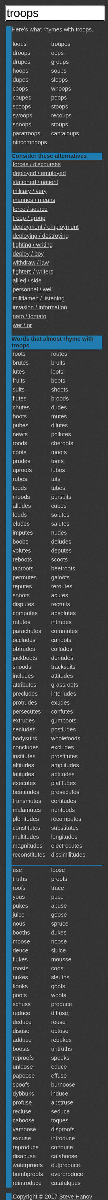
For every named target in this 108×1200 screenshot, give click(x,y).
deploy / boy (28, 253)
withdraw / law (31, 262)
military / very (30, 191)
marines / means (34, 200)
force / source (30, 209)
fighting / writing (33, 245)
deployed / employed (39, 173)
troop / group (29, 218)
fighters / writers (33, 271)
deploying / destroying (41, 236)
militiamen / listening (39, 298)
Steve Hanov (75, 1196)
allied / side (27, 280)
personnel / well (33, 289)
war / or (22, 325)
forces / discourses (37, 164)
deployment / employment (46, 227)
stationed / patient (35, 182)
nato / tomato (29, 316)
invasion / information (40, 307)
